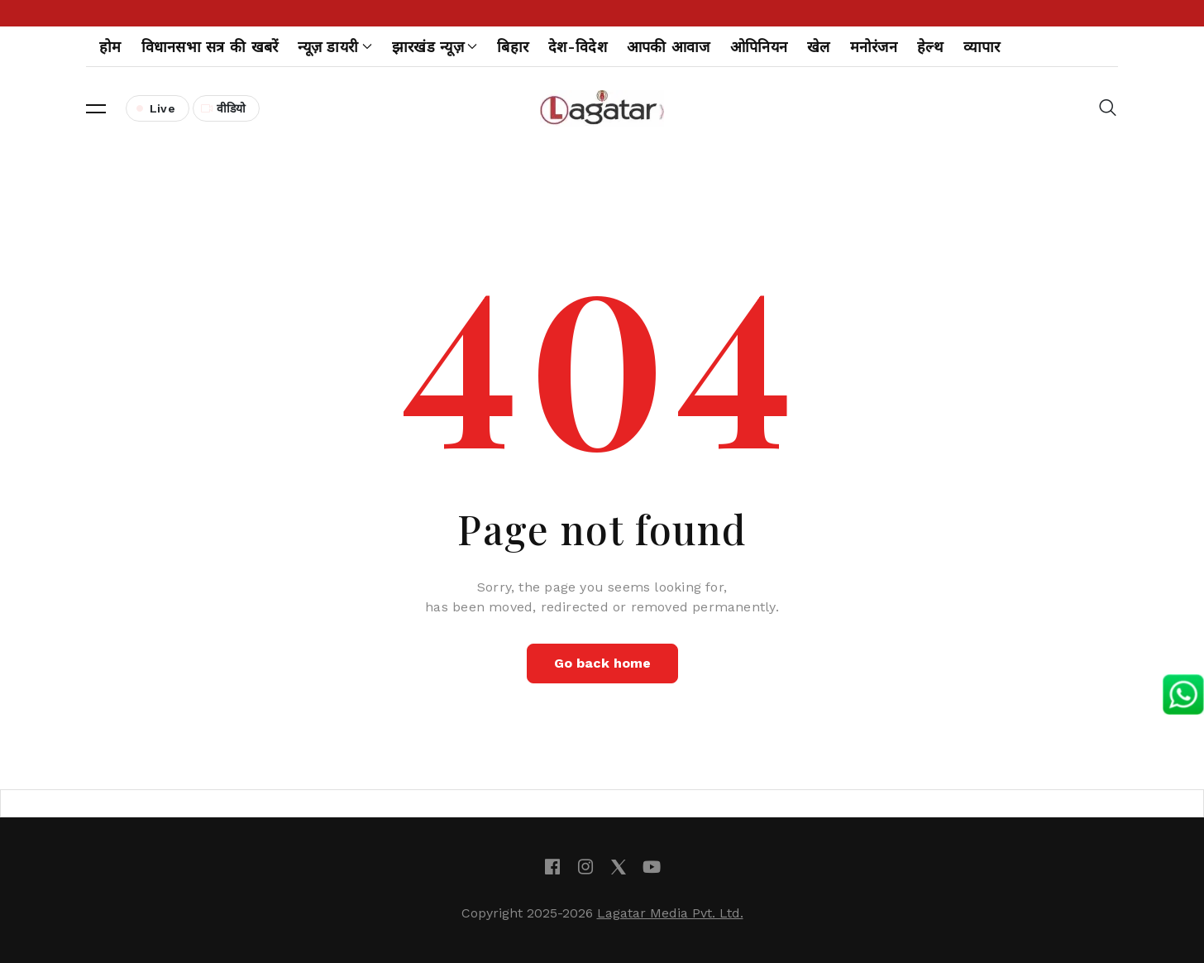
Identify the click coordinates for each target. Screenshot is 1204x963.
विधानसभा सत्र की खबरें (210, 46)
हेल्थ (930, 46)
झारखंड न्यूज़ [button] (435, 46)
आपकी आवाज (668, 46)
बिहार (512, 46)
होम (110, 46)
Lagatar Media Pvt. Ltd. (670, 913)
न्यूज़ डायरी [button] (334, 46)
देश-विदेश (577, 46)
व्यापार (982, 46)
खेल (818, 46)
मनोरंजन (873, 46)
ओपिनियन (758, 46)
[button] (96, 108)
